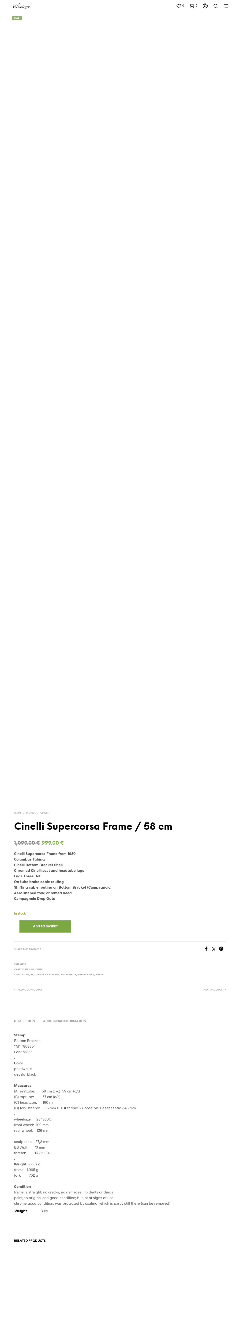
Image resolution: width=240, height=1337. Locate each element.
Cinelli (44, 746)
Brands (31, 746)
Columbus (52, 908)
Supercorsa (86, 908)
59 (32, 908)
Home (18, 746)
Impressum (127, 1317)
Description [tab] (24, 954)
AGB (93, 1317)
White (99, 908)
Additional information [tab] (64, 954)
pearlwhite (68, 908)
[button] (180, 5)
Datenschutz (108, 1317)
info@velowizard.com (153, 1317)
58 (32, 903)
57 (23, 908)
